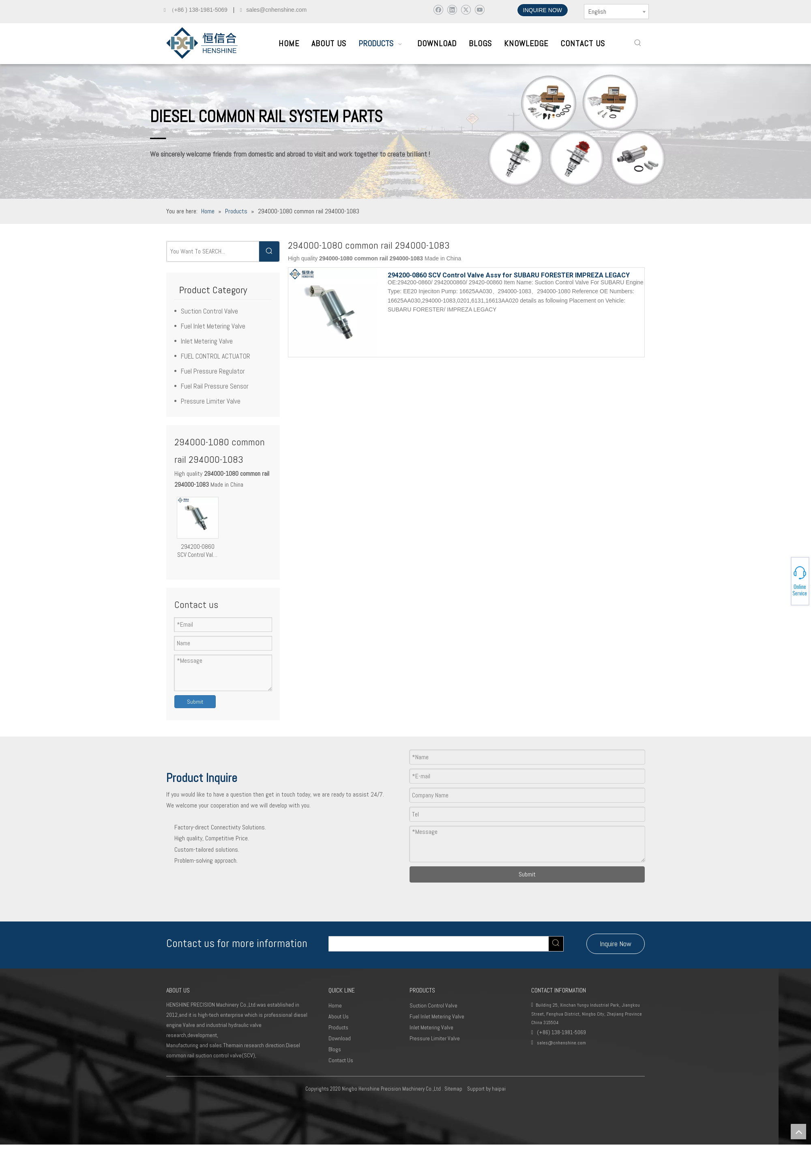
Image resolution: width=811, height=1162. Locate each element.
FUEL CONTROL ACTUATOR (215, 356)
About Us (338, 1016)
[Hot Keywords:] (638, 43)
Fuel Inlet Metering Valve (213, 326)
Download (339, 1038)
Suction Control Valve (209, 311)
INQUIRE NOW (542, 10)
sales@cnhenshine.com (561, 1043)
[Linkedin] (452, 9)
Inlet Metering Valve (207, 341)
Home (335, 1005)
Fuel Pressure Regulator (213, 371)
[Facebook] (438, 9)
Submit (195, 701)
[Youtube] (479, 9)
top (798, 1131)
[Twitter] (466, 9)
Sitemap (453, 1088)
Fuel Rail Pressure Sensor (215, 386)
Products (338, 1027)
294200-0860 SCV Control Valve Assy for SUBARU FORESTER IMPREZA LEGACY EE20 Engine (197, 551)
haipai (499, 1088)
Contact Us (340, 1060)
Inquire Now (615, 943)
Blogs (334, 1049)
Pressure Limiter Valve (210, 401)
